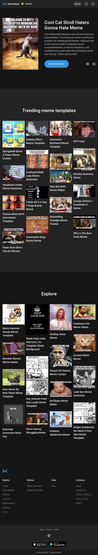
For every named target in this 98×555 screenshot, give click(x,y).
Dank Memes (8, 490)
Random (26, 4)
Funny (5, 486)
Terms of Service (83, 494)
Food (5, 512)
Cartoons (7, 499)
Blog (54, 486)
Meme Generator (34, 486)
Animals (6, 494)
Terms (42, 529)
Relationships (9, 503)
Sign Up (78, 4)
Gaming (6, 507)
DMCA (79, 503)
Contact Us (81, 490)
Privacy (49, 529)
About (78, 486)
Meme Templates (35, 490)
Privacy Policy (82, 499)
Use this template (57, 64)
